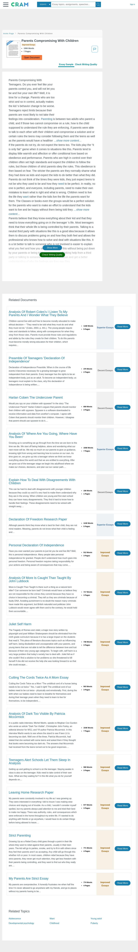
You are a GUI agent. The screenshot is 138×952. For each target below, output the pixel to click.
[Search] (98, 4)
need (61, 183)
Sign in (132, 4)
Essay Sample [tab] (66, 64)
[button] (5, 4)
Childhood (54, 923)
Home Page (8, 34)
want (26, 196)
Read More (122, 326)
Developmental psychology (21, 923)
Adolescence (15, 918)
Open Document (31, 57)
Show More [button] (52, 248)
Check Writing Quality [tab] (86, 64)
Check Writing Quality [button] (52, 255)
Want (52, 918)
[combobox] (44, 4)
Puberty (94, 923)
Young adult (96, 918)
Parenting (46, 118)
